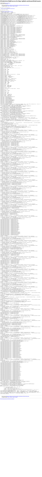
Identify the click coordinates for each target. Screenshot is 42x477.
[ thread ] (11, 474)
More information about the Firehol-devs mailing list (7, 476)
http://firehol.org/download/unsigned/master (8, 8)
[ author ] (16, 474)
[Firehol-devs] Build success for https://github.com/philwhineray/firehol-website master (17, 5)
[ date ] (9, 474)
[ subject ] (13, 474)
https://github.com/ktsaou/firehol (7, 12)
